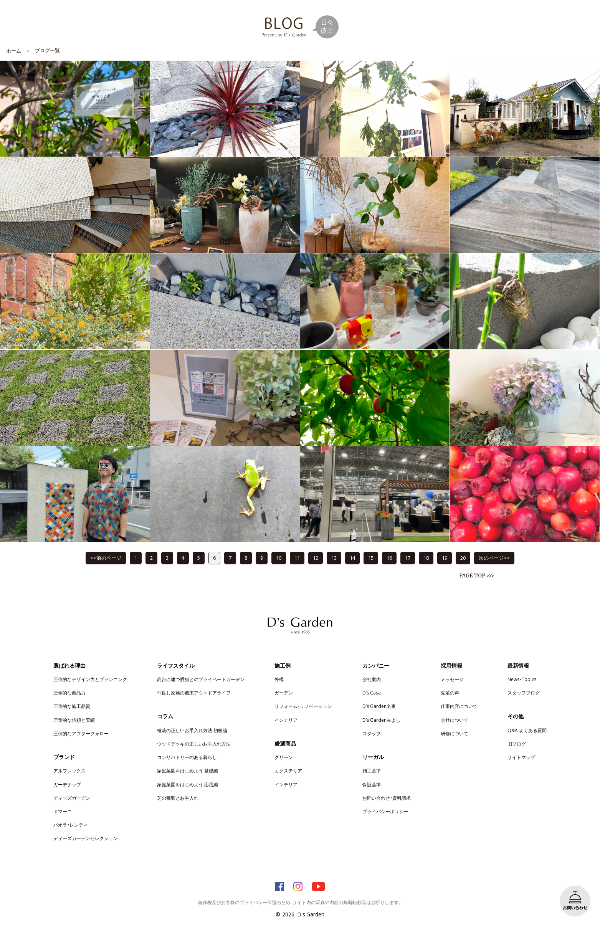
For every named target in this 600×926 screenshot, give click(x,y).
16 (389, 557)
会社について (454, 719)
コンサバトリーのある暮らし (187, 757)
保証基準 (371, 784)
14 (352, 557)
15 (371, 557)
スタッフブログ (523, 692)
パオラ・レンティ (70, 824)
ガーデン (283, 692)
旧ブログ (516, 743)
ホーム (13, 50)
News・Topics (521, 679)
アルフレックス (69, 770)
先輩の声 (450, 692)
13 (334, 557)
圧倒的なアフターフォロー (81, 733)
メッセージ (452, 679)
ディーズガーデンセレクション (85, 838)
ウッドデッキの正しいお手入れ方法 (194, 743)
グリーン (283, 757)
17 (407, 557)
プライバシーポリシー (385, 811)
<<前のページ (105, 557)
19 (444, 557)
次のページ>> (494, 557)
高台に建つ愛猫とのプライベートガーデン (201, 679)
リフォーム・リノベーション (303, 706)
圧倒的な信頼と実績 (74, 719)
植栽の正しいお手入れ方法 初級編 (192, 730)
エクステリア (288, 770)
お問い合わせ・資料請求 (386, 797)
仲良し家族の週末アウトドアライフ (194, 692)
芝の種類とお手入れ (177, 797)
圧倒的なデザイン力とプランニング (90, 679)
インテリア (286, 719)
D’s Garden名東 (379, 706)
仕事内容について (459, 706)
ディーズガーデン (71, 797)
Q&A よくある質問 (527, 730)
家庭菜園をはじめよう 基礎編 (187, 770)
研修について (454, 733)
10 (278, 557)
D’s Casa (371, 692)
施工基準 (371, 770)
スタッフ (371, 733)
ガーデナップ (67, 784)
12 (315, 557)
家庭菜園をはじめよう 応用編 (187, 784)
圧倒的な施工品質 (71, 706)
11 (297, 557)
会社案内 (371, 679)
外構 (279, 679)
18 (426, 557)
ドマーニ (62, 811)
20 (463, 557)
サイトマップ (521, 757)
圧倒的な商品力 (69, 692)
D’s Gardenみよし (381, 719)
